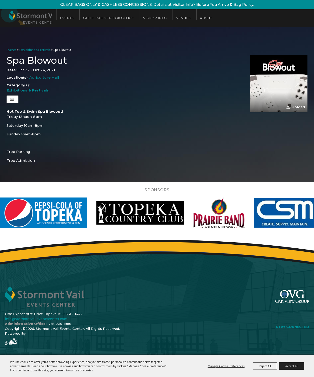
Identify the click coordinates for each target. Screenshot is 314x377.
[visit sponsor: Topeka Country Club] (152, 213)
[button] (278, 83)
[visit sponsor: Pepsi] (55, 212)
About (221, 18)
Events (81, 18)
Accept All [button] (291, 366)
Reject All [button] (265, 366)
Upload (298, 107)
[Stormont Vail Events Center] (33, 18)
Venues (198, 18)
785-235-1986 (60, 324)
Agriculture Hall (44, 77)
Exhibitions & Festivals (34, 50)
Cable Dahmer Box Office (123, 18)
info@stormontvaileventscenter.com (36, 319)
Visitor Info (170, 18)
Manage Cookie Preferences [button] (226, 366)
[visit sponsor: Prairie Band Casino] (231, 212)
